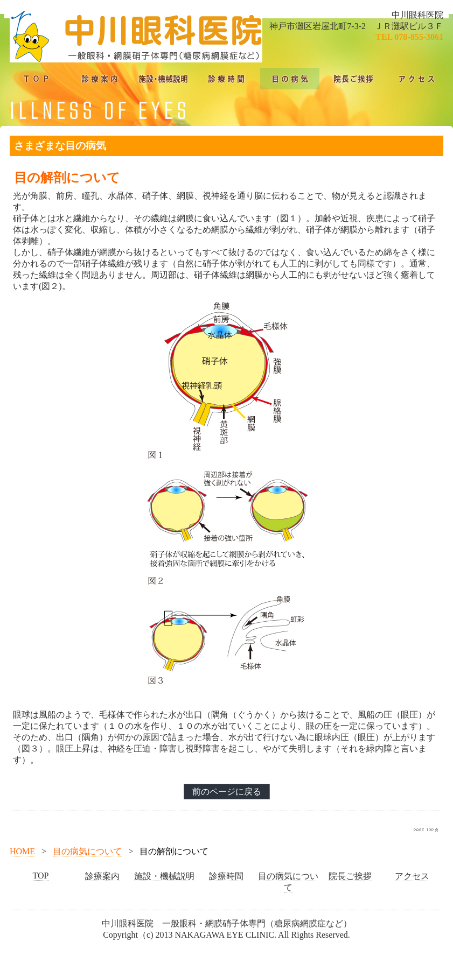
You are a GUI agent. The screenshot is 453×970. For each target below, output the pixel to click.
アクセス (412, 876)
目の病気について (87, 851)
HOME (22, 851)
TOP (41, 875)
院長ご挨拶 (350, 876)
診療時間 (226, 876)
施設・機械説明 (164, 876)
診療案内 (102, 876)
